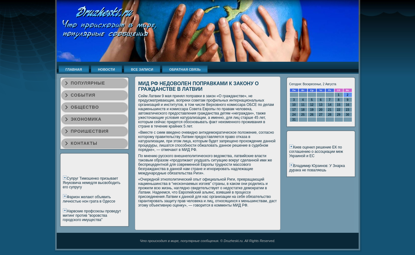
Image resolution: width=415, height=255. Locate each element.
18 (302, 109)
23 (347, 109)
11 (302, 105)
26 (311, 114)
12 (311, 105)
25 (302, 114)
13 (320, 105)
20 (320, 109)
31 (293, 119)
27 (320, 114)
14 (329, 105)
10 (293, 105)
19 (311, 109)
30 (347, 114)
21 (329, 109)
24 (293, 114)
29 (338, 114)
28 (329, 114)
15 (338, 105)
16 (347, 105)
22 (338, 109)
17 (293, 109)
